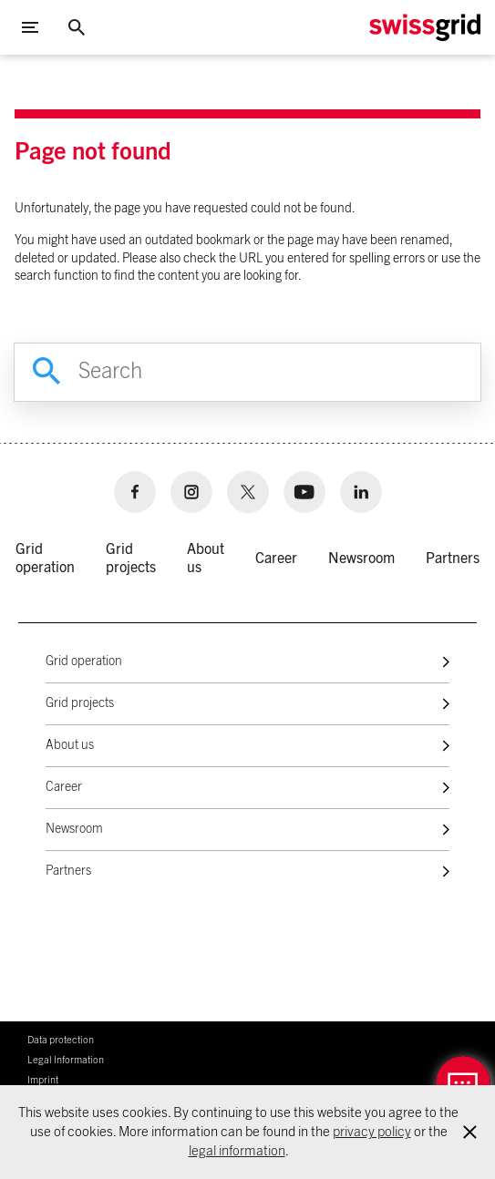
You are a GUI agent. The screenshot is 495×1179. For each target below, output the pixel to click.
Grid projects (80, 703)
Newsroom (74, 829)
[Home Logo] (425, 28)
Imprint (42, 1080)
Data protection (60, 1040)
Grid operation (84, 661)
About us (70, 745)
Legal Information (65, 1060)
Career (64, 787)
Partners (68, 871)
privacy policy (372, 1132)
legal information (237, 1151)
